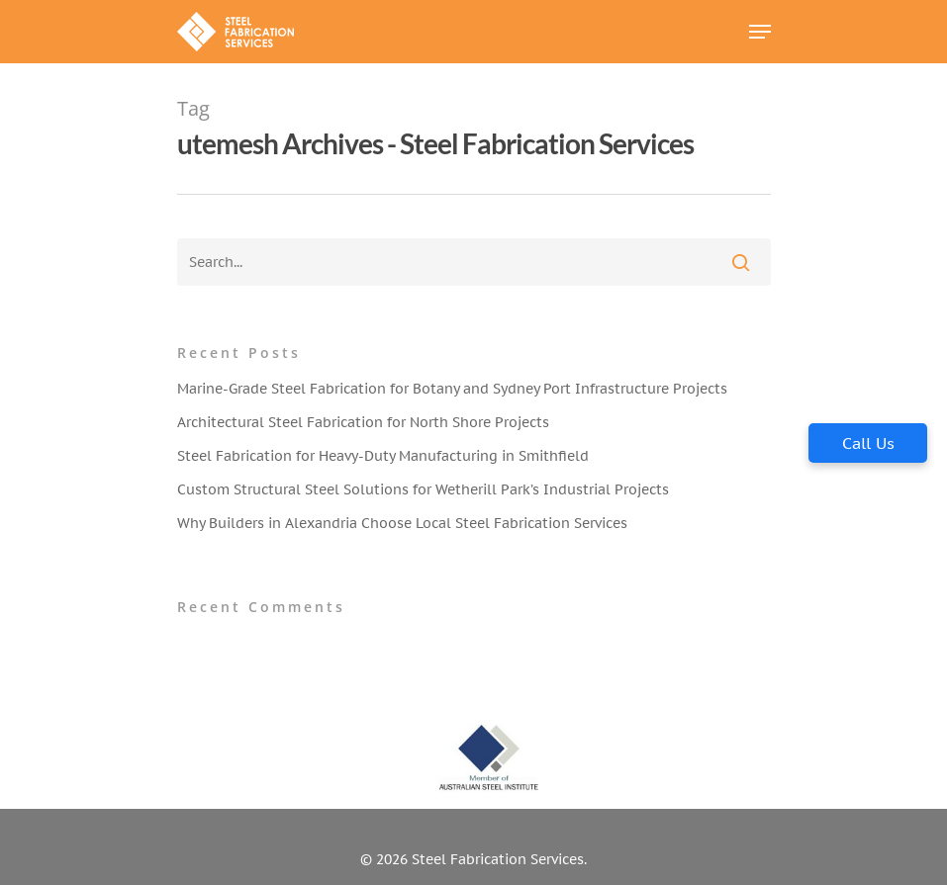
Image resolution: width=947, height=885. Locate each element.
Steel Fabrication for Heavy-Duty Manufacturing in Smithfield (383, 456)
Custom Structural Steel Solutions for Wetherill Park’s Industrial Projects (423, 489)
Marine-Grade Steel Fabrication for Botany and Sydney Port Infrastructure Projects (452, 389)
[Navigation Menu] (760, 32)
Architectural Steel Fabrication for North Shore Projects (363, 422)
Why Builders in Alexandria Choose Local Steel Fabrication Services (402, 523)
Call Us (868, 443)
